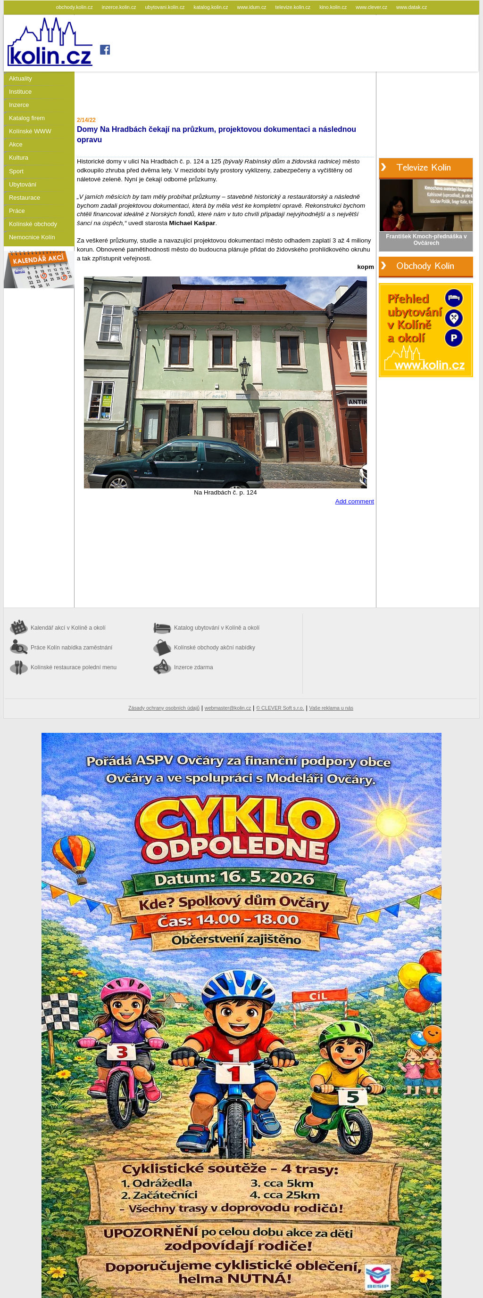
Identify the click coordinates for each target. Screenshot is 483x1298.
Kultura (18, 157)
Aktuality (20, 78)
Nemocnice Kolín (32, 237)
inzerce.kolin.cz (120, 7)
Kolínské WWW (30, 131)
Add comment (354, 501)
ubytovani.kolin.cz (165, 7)
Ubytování (22, 184)
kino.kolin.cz (333, 7)
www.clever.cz (372, 7)
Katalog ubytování (216, 628)
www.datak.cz (411, 7)
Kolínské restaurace (74, 667)
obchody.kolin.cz (75, 7)
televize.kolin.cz (293, 7)
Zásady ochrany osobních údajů (164, 708)
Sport (16, 171)
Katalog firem (27, 118)
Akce (16, 144)
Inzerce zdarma (193, 667)
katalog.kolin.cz (212, 7)
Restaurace (24, 197)
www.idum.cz (252, 7)
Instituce (20, 91)
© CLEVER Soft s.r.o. (280, 708)
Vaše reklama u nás (331, 708)
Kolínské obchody (33, 223)
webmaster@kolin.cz (228, 708)
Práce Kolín (71, 647)
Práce (17, 210)
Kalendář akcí (68, 628)
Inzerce (19, 104)
